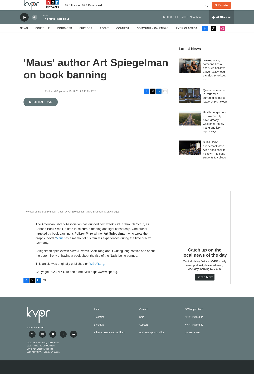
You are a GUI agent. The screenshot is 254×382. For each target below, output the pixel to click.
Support (85, 36)
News (24, 36)
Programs (99, 324)
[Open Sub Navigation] (30, 36)
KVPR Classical (187, 36)
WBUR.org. (97, 271)
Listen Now (205, 285)
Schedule (42, 36)
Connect (122, 36)
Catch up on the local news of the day (204, 260)
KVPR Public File (194, 332)
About (104, 36)
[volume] (35, 25)
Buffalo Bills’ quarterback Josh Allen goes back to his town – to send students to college (214, 158)
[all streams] (221, 25)
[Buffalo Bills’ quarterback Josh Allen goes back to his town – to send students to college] (190, 155)
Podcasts (64, 36)
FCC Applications (194, 317)
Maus (59, 246)
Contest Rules (192, 340)
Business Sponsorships (151, 340)
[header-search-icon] (208, 9)
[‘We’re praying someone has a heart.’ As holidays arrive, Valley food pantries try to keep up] (190, 73)
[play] (24, 25)
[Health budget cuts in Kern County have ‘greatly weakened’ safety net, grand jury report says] (190, 125)
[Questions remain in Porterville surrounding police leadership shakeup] (190, 103)
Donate (225, 9)
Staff (141, 324)
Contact (143, 317)
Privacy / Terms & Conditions (109, 340)
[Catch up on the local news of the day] (204, 224)
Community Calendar (153, 36)
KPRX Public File (194, 324)
